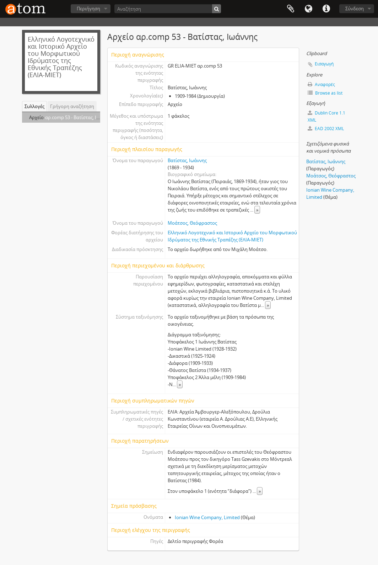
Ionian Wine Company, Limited (207, 517)
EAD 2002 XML (326, 129)
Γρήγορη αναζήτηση (72, 106)
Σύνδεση (354, 8)
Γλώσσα (308, 9)
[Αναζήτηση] (167, 8)
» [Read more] (257, 210)
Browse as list (325, 93)
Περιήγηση (88, 8)
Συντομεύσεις (326, 9)
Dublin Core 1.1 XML (326, 116)
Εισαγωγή (324, 64)
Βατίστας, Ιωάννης (187, 160)
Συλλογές (34, 106)
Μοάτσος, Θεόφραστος (192, 223)
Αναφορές (321, 84)
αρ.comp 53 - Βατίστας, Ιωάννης (79, 117)
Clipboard (290, 9)
